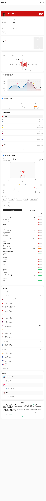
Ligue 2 (9, 396)
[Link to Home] (5, 2)
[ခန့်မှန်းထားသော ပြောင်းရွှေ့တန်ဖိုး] (12, 74)
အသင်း (3, 291)
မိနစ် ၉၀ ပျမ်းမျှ (32, 210)
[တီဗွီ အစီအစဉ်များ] (40, 2)
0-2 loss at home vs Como (15, 414)
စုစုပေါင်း (12, 210)
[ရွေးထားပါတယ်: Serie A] (15, 155)
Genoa (34, 404)
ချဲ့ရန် (22, 416)
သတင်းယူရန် (41, 14)
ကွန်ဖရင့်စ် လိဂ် (10, 380)
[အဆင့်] (40, 213)
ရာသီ (7, 291)
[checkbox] (40, 160)
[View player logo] (4, 14)
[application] (24, 86)
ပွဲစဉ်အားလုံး (22, 149)
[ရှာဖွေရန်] (43, 2)
